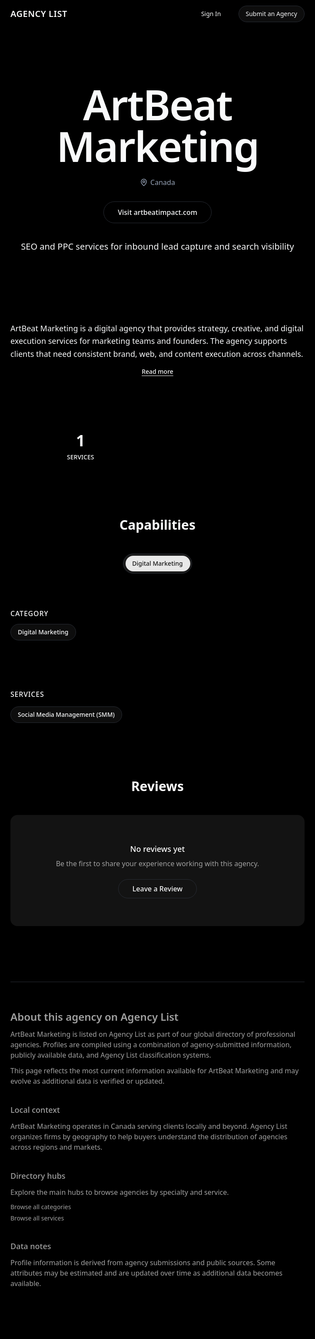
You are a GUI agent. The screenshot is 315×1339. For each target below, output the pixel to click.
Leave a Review (157, 889)
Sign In (211, 14)
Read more (157, 371)
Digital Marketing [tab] (157, 563)
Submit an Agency (271, 14)
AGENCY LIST (38, 14)
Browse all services (37, 1218)
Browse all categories (40, 1207)
